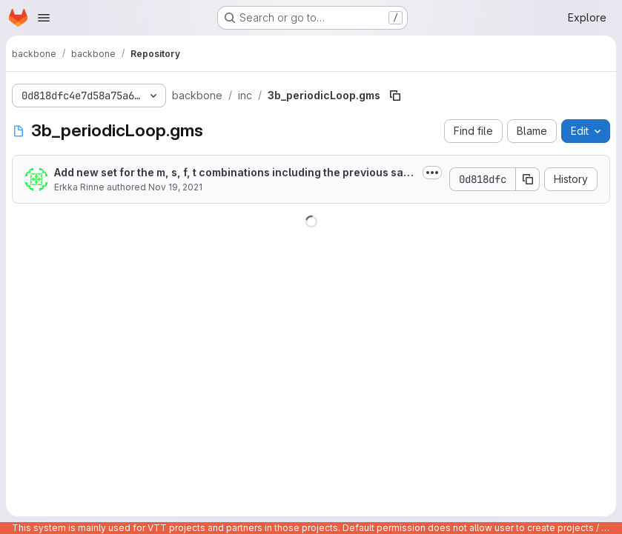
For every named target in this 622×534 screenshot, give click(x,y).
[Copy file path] (395, 95)
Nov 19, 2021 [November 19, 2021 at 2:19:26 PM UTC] (175, 187)
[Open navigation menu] (44, 18)
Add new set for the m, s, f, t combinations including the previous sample (233, 173)
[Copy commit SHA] (528, 179)
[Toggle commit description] (432, 172)
